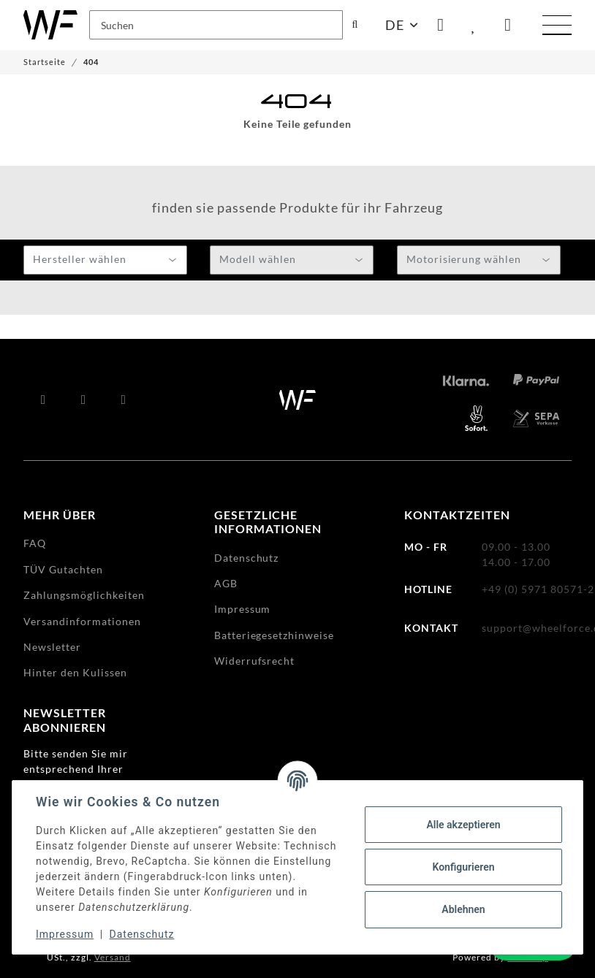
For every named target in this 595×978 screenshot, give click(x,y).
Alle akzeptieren (463, 824)
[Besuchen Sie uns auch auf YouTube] (83, 399)
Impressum (65, 934)
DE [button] (394, 25)
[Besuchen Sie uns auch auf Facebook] (43, 399)
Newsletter (52, 647)
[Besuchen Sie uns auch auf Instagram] (124, 399)
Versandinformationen (82, 621)
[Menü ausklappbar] (557, 27)
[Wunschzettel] (474, 24)
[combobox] (105, 260)
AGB (226, 583)
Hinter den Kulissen (75, 672)
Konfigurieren (463, 867)
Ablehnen (463, 909)
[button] (441, 24)
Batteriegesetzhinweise (274, 635)
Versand (112, 957)
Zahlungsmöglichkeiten (84, 595)
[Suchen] (216, 24)
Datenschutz (142, 934)
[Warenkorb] (508, 24)
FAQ (34, 543)
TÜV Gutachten (63, 569)
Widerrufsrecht (254, 660)
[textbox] (105, 260)
